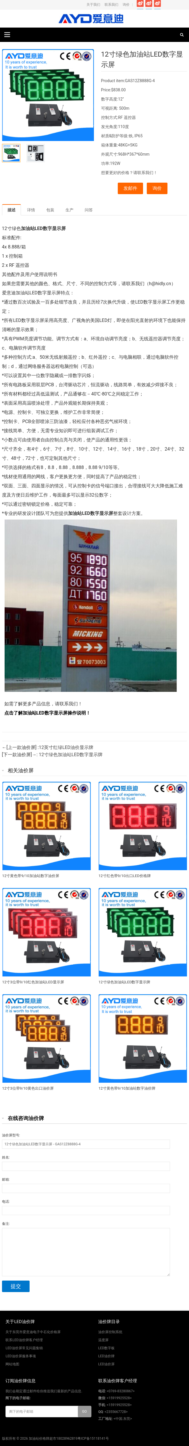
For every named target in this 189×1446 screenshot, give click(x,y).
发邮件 (130, 188)
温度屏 (103, 1340)
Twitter (149, 4)
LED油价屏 (106, 1364)
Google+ (157, 4)
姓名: (6, 1157)
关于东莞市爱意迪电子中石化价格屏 (33, 1332)
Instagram (166, 4)
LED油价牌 (106, 1356)
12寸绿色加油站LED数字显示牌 (71, 754)
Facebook (140, 4)
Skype (183, 4)
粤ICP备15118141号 (93, 1439)
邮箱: (6, 1179)
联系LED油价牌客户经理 (24, 1340)
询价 (126, 5)
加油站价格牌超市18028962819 (53, 1439)
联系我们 (111, 5)
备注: (6, 1224)
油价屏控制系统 (110, 1332)
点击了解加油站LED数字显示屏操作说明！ (46, 713)
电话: (6, 1202)
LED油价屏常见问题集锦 (24, 1348)
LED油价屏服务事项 (20, 1356)
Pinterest (174, 4)
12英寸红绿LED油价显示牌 (66, 747)
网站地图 (12, 1364)
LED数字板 (106, 1348)
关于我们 (93, 5)
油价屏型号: (11, 1135)
